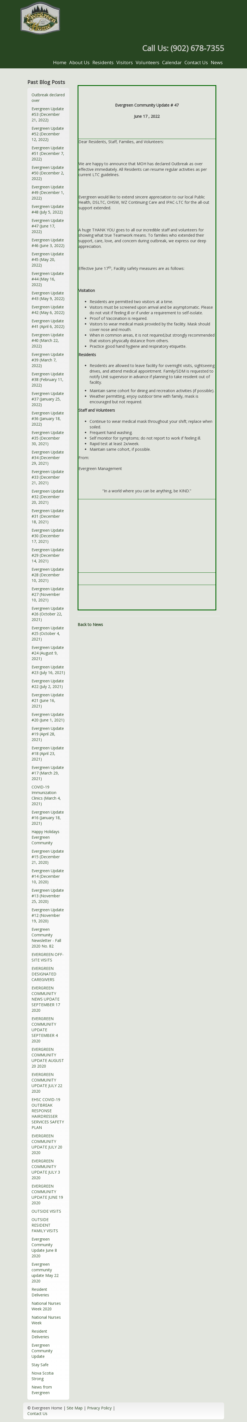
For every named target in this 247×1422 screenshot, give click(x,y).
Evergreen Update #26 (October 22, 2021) (48, 614)
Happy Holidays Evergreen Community (45, 837)
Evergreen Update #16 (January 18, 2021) (48, 817)
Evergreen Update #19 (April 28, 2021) (48, 734)
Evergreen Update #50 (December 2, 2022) (48, 173)
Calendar (172, 62)
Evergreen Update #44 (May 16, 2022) (48, 279)
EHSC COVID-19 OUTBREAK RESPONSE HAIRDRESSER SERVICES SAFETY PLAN (48, 1113)
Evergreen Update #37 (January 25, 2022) (48, 399)
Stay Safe (40, 1364)
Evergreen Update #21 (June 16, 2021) (48, 700)
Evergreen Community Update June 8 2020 (44, 1247)
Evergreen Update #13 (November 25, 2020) (48, 896)
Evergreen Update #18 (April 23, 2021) (48, 753)
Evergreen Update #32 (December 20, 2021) (48, 496)
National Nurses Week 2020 (46, 1306)
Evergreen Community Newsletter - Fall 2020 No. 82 (46, 938)
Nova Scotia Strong (43, 1375)
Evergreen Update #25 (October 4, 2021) (48, 633)
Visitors (124, 62)
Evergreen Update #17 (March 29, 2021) (48, 773)
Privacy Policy (99, 1408)
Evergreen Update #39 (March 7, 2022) (48, 360)
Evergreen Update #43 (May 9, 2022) (48, 295)
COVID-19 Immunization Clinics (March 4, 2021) (46, 795)
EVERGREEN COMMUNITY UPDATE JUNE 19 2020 (47, 1194)
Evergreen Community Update (42, 1350)
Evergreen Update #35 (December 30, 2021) (48, 438)
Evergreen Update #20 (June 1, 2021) (48, 717)
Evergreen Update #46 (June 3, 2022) (48, 242)
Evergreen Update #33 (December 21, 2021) (48, 477)
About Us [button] (79, 62)
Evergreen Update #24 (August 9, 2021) (48, 653)
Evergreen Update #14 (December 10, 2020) (48, 876)
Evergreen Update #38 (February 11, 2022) (48, 379)
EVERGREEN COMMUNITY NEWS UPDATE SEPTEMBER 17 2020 (46, 999)
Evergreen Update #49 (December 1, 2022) (48, 192)
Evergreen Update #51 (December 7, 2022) (48, 153)
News (217, 62)
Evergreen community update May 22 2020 (45, 1273)
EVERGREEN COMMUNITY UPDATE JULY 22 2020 (47, 1083)
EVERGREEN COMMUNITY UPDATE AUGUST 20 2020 (48, 1058)
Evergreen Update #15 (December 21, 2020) (48, 856)
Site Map (75, 1408)
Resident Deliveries (40, 1292)
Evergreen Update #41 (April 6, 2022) (48, 323)
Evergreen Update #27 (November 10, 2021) (48, 594)
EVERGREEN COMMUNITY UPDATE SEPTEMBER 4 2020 (45, 1030)
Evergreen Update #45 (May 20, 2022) (48, 259)
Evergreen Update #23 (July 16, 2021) (48, 669)
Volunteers (147, 62)
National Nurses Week (46, 1320)
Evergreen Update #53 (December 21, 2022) (48, 114)
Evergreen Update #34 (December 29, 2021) (48, 457)
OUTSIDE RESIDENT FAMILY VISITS (45, 1225)
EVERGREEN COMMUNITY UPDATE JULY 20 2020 (47, 1144)
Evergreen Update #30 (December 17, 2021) (48, 535)
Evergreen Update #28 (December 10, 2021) (48, 575)
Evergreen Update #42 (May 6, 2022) (48, 309)
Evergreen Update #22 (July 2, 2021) (48, 683)
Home (59, 62)
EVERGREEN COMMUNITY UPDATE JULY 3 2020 (46, 1169)
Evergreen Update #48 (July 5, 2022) (48, 209)
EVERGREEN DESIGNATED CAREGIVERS (44, 974)
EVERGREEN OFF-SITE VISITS (48, 957)
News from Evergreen (42, 1389)
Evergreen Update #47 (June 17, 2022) (48, 226)
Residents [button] (103, 62)
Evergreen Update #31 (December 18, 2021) (48, 516)
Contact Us (196, 62)
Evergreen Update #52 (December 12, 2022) (48, 134)
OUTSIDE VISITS (46, 1211)
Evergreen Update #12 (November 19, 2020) (48, 915)
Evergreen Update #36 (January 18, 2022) (48, 418)
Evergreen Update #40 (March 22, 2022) (48, 340)
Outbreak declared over (48, 97)
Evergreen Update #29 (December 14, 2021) (48, 555)
